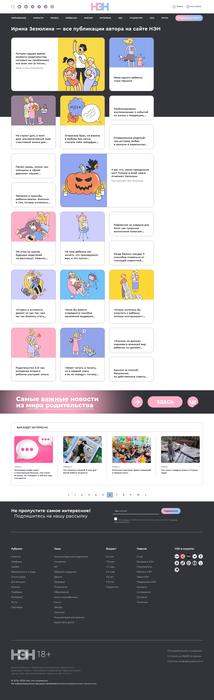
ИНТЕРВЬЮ (105, 18)
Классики (59, 612)
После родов (18, 577)
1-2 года (110, 566)
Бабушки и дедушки (65, 572)
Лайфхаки (16, 561)
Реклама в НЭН (145, 561)
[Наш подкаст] (177, 570)
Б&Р (120, 18)
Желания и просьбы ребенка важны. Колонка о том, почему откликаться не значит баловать (33, 199)
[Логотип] (100, 7)
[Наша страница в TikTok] (183, 563)
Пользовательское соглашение (184, 651)
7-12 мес (110, 561)
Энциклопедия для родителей (71, 556)
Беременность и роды (23, 572)
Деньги (58, 577)
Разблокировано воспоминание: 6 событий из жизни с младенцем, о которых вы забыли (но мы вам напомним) (131, 112)
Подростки (112, 587)
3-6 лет (110, 577)
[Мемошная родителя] (189, 556)
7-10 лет (110, 582)
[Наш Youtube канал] (19, 6)
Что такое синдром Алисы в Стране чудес (179, 471)
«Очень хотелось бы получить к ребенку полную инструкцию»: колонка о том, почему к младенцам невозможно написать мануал (131, 313)
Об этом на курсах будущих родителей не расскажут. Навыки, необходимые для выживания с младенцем (32, 255)
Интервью (16, 597)
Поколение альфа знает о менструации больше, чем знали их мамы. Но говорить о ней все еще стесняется (33, 474)
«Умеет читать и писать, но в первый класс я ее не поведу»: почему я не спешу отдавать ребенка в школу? (81, 371)
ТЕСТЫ (164, 18)
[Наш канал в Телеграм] (45, 6)
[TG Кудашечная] (183, 556)
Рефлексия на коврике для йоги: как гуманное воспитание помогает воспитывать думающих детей (131, 228)
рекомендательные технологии (78, 683)
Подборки (67, 467)
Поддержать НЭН (146, 582)
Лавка (177, 6)
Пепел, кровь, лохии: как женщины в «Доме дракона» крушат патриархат (32, 170)
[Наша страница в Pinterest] (52, 6)
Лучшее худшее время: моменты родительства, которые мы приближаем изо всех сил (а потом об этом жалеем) (32, 58)
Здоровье (59, 582)
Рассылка (193, 6)
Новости (18, 467)
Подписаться (171, 511)
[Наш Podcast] (200, 563)
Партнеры (16, 607)
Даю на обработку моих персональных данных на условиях (145, 521)
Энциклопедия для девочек (69, 617)
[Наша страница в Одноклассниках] (39, 6)
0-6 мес (110, 556)
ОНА (152, 18)
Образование (61, 592)
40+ (56, 566)
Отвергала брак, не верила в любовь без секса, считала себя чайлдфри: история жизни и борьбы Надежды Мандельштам (82, 139)
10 (138, 495)
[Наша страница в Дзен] (26, 6)
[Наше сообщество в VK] (32, 6)
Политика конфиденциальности (185, 661)
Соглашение (144, 592)
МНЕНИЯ (88, 18)
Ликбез (15, 566)
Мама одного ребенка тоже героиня (128, 79)
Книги (57, 602)
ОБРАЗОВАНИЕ (18, 18)
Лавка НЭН (143, 577)
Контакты (142, 587)
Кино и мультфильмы (66, 597)
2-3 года (110, 572)
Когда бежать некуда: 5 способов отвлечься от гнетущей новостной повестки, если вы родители (129, 257)
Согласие (142, 597)
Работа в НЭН (144, 572)
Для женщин (18, 582)
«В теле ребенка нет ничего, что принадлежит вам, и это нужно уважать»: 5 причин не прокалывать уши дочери (81, 255)
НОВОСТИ (38, 18)
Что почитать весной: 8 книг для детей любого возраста (79, 471)
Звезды (58, 607)
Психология (60, 587)
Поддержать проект (189, 18)
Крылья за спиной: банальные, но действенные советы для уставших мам (129, 373)
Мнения (164, 467)
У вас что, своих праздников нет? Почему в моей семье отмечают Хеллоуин (130, 173)
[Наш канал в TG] (177, 556)
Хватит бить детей (64, 622)
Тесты (14, 602)
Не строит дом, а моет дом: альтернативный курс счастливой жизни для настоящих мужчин (33, 139)
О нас (140, 556)
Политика (142, 602)
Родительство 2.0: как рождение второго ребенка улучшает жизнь (32, 371)
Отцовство (60, 561)
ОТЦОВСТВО (136, 18)
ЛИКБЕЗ (54, 18)
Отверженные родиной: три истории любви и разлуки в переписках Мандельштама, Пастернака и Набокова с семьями (129, 141)
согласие (126, 520)
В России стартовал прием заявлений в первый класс (131, 471)
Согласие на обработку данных (184, 656)
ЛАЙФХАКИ (71, 18)
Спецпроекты (144, 566)
